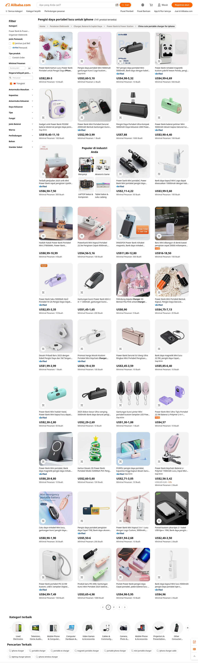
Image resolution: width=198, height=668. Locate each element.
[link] (194, 642)
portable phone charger (115, 651)
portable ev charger (60, 651)
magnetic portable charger (87, 651)
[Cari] (125, 5)
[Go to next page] (124, 607)
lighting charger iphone (20, 657)
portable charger (37, 651)
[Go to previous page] (102, 607)
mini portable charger (141, 651)
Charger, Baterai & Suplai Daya (88, 26)
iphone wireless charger (47, 657)
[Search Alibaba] (76, 4)
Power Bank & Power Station (120, 26)
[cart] (152, 5)
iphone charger (16, 651)
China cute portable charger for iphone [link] (156, 26)
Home (42, 26)
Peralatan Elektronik (59, 26)
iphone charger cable (166, 651)
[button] (117, 5)
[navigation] (21, 313)
